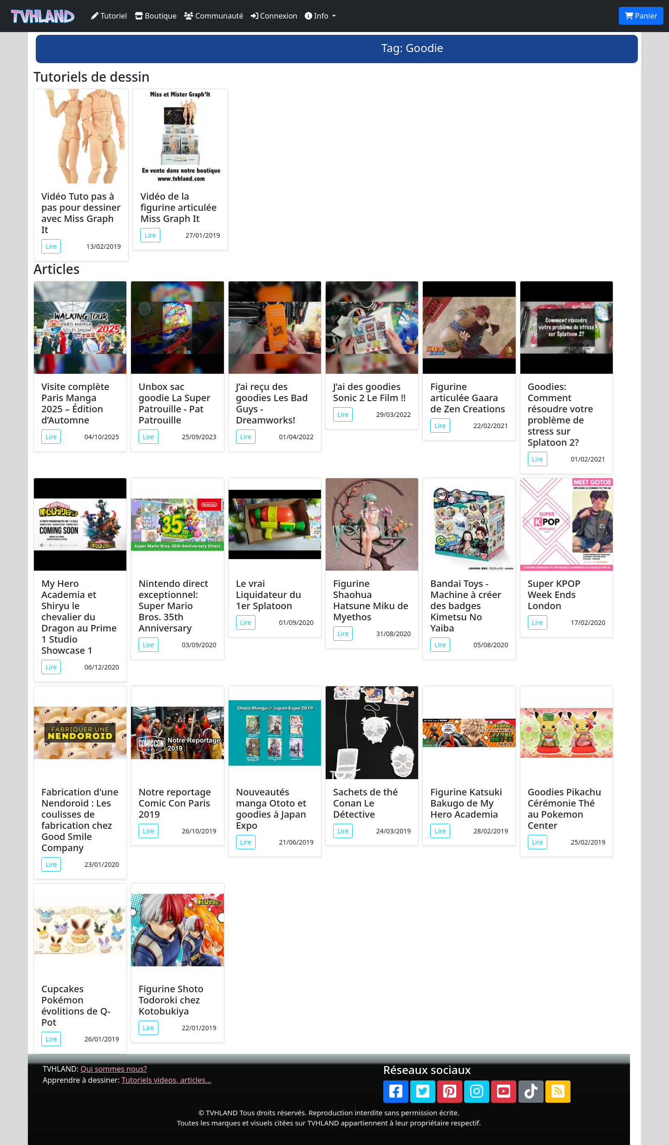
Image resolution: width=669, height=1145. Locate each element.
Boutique (156, 16)
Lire (51, 246)
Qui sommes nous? (113, 1069)
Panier (641, 16)
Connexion (274, 16)
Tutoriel (109, 16)
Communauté (213, 16)
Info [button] (317, 16)
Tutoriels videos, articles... (166, 1080)
